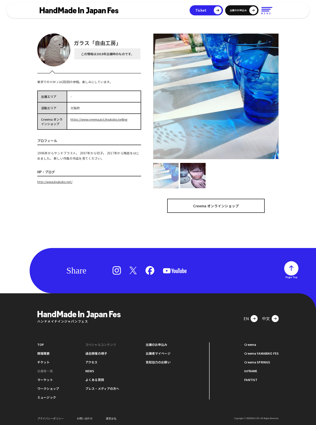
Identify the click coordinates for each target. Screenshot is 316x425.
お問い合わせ (85, 418)
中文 (266, 318)
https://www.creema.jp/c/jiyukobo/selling (100, 119)
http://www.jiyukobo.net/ (55, 182)
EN (246, 318)
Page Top (291, 277)
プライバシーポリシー (50, 418)
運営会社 (111, 418)
